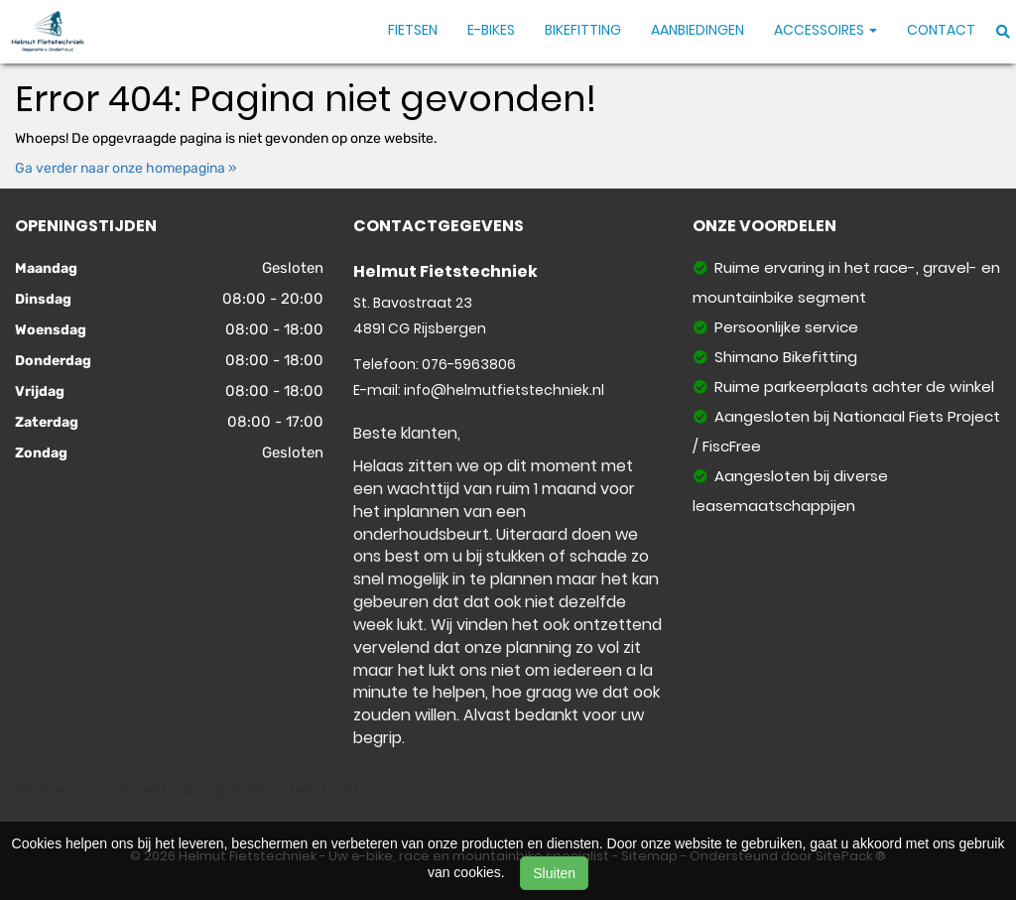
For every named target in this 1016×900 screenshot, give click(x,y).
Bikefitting (583, 30)
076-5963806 (469, 364)
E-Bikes (491, 30)
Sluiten (554, 873)
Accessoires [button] (825, 30)
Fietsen (413, 30)
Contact (941, 30)
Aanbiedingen (697, 30)
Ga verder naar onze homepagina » (126, 168)
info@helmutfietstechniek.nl (504, 390)
